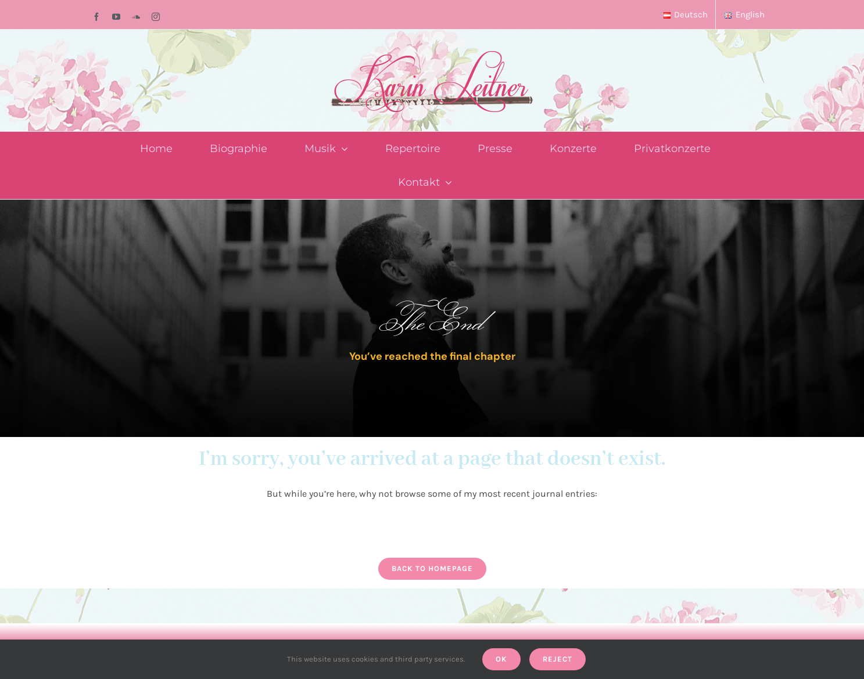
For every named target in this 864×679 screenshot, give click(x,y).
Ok (501, 659)
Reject (557, 659)
